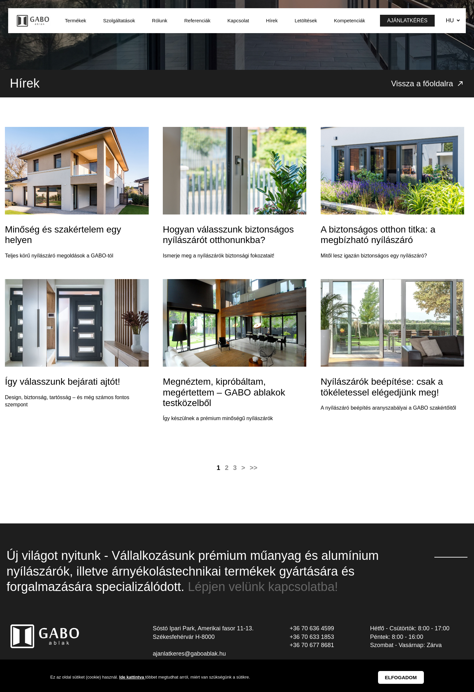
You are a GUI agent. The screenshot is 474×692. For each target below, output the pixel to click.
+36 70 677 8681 (312, 645)
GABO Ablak (33, 20)
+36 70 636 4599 (312, 628)
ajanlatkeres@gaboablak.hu (189, 653)
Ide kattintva (132, 677)
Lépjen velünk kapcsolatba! (263, 587)
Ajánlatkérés (407, 20)
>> (253, 467)
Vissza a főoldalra (427, 83)
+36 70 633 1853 (312, 637)
